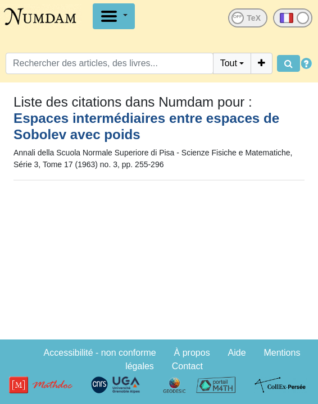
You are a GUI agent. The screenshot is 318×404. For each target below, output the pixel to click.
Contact (187, 366)
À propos (192, 352)
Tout (228, 63)
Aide (237, 352)
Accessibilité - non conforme (100, 352)
